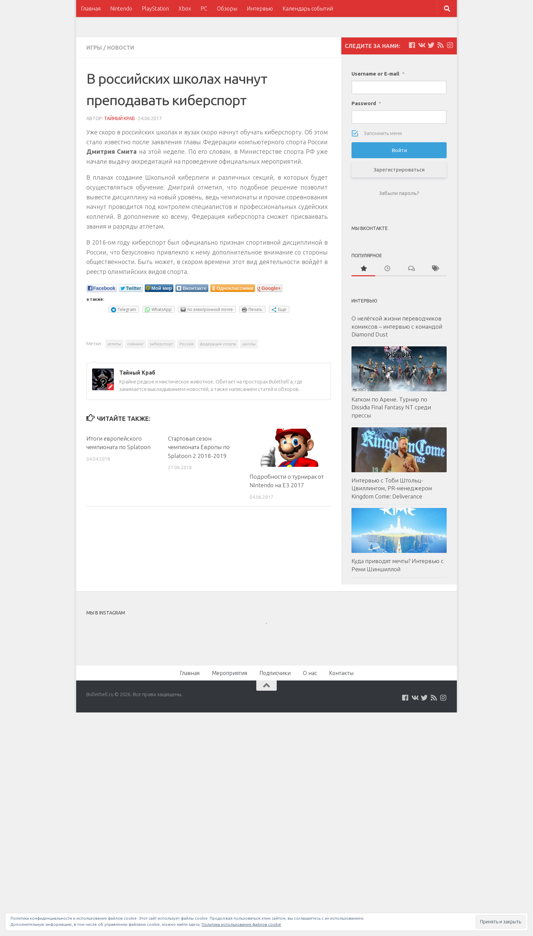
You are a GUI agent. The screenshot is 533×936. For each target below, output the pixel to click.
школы (249, 344)
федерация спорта (218, 344)
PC (204, 8)
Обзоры (227, 8)
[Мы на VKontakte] (421, 45)
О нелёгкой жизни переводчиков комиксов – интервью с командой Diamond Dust (396, 326)
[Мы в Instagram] (450, 45)
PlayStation (155, 8)
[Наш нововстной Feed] (440, 45)
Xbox (184, 8)
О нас (310, 673)
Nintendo (121, 8)
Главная (91, 8)
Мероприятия (229, 673)
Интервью (260, 8)
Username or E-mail (378, 74)
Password (366, 103)
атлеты (114, 344)
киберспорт (161, 344)
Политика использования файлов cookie (241, 924)
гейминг (135, 344)
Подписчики (275, 673)
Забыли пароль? (399, 193)
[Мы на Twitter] (431, 45)
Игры (94, 48)
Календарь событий (307, 8)
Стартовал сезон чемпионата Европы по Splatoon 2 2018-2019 (199, 447)
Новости (120, 48)
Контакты (341, 673)
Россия (186, 344)
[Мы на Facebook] (412, 45)
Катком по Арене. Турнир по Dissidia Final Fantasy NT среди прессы (391, 407)
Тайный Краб (119, 118)
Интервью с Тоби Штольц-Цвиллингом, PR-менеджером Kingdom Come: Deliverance (391, 488)
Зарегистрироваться (399, 170)
